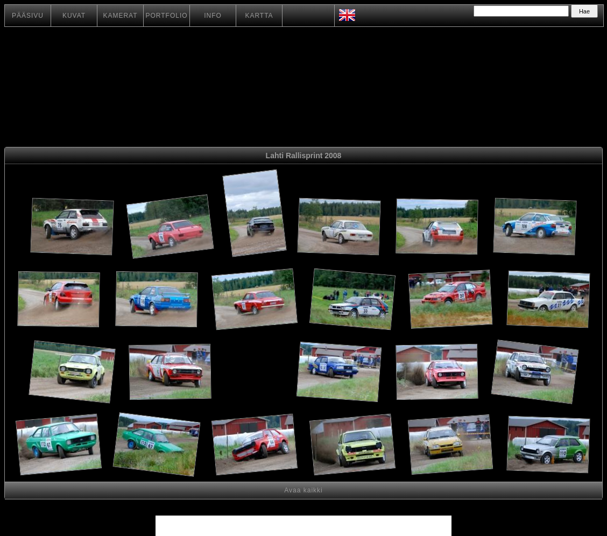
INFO (213, 15)
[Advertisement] (254, 373)
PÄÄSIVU (28, 15)
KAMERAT (120, 15)
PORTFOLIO (166, 15)
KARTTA (259, 15)
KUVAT (74, 15)
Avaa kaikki (303, 490)
